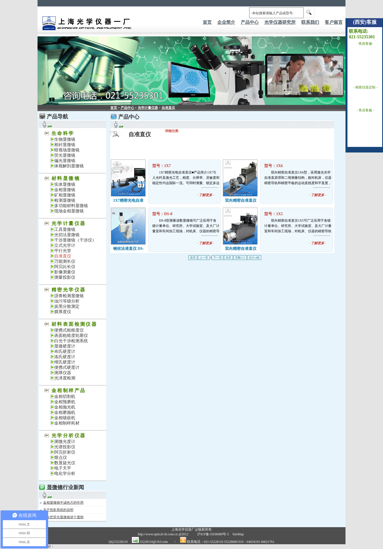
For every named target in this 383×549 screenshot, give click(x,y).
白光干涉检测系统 (71, 341)
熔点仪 (60, 457)
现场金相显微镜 (69, 211)
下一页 (217, 257)
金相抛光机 (64, 407)
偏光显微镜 (64, 160)
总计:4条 (254, 257)
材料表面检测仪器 (74, 324)
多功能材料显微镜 (71, 205)
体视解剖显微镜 (69, 166)
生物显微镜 (64, 139)
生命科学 (63, 133)
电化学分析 (64, 473)
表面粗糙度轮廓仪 (71, 335)
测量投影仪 (64, 277)
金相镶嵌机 (64, 418)
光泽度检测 (64, 378)
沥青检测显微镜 (69, 296)
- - (205, 195)
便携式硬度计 (67, 367)
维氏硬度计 (64, 362)
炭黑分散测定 (67, 306)
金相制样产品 (69, 390)
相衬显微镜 (64, 144)
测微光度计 (64, 441)
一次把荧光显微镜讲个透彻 (63, 517)
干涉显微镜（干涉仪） (75, 240)
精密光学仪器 (69, 289)
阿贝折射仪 (64, 452)
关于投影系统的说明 (58, 510)
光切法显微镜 (67, 235)
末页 (228, 257)
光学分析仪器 (69, 435)
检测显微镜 (64, 200)
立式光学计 (64, 245)
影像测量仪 (64, 272)
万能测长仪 (64, 261)
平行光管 (62, 250)
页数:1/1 (240, 257)
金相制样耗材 (67, 423)
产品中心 (127, 108)
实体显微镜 (64, 184)
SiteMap (238, 534)
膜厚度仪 (62, 311)
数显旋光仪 (64, 463)
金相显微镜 (64, 189)
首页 (207, 22)
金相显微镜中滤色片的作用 (63, 503)
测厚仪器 (62, 372)
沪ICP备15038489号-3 (213, 534)
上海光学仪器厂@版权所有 (191, 529)
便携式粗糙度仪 (69, 330)
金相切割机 (64, 396)
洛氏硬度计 (64, 357)
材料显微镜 (66, 178)
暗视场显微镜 (67, 150)
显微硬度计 (64, 346)
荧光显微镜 (64, 155)
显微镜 (55, 487)
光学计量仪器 (69, 223)
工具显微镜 (64, 229)
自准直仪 (62, 256)
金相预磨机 (64, 402)
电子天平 (62, 468)
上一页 (204, 257)
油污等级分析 (67, 301)
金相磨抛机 (64, 412)
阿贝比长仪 (64, 266)
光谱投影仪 (64, 447)
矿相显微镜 (64, 195)
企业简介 (226, 22)
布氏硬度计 (64, 351)
